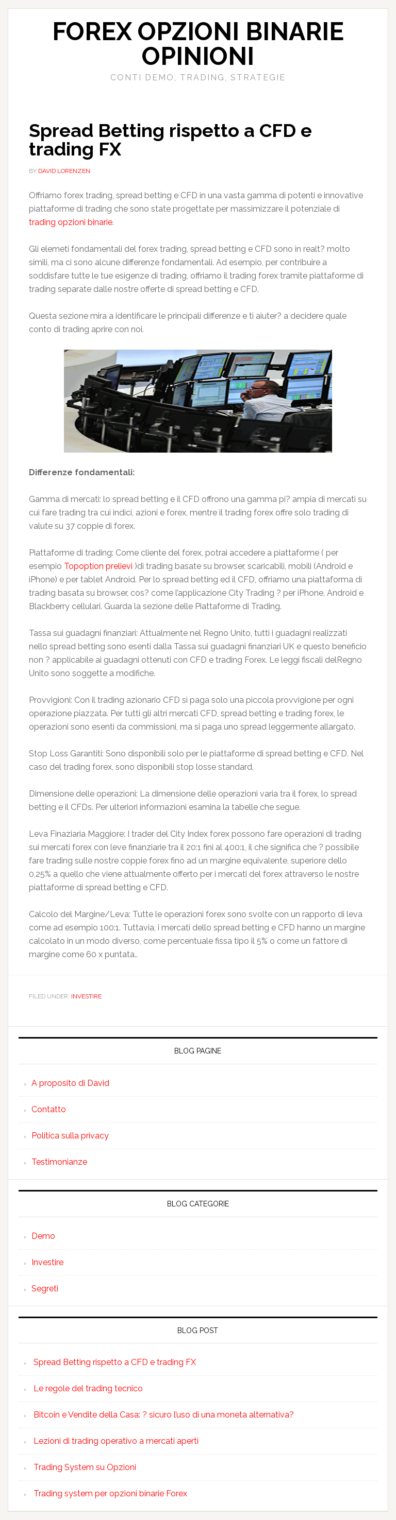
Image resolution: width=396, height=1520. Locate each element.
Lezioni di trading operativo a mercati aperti (116, 1441)
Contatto (48, 1109)
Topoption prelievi (98, 566)
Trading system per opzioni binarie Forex (110, 1493)
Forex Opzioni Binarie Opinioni (198, 44)
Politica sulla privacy (70, 1136)
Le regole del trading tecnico (88, 1388)
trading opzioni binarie (70, 222)
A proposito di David (70, 1083)
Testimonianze (59, 1162)
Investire (86, 996)
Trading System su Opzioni (85, 1467)
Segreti (44, 1288)
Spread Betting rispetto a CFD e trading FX (170, 139)
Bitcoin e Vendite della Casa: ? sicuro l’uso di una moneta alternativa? (164, 1415)
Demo (43, 1236)
